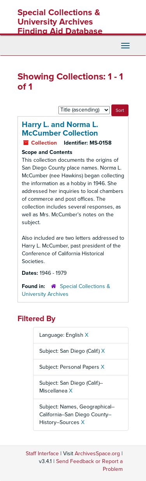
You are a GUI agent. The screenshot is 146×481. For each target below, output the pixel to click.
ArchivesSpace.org (97, 453)
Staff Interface (42, 453)
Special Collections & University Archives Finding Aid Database (60, 21)
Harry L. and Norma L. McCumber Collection (60, 129)
